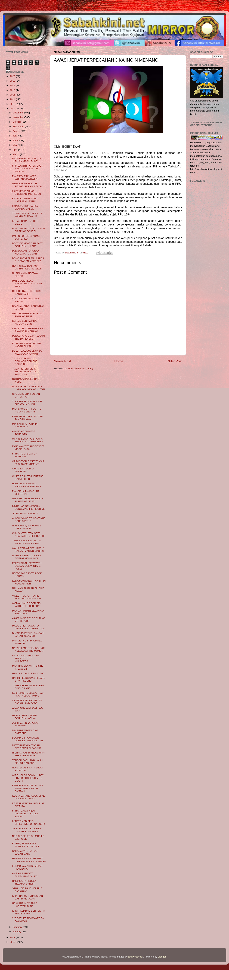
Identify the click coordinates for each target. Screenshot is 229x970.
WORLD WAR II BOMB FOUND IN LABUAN (24, 717)
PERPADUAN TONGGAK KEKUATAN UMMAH (25, 252)
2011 (13, 937)
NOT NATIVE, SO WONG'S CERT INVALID (26, 527)
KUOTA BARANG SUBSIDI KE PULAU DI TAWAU (28, 797)
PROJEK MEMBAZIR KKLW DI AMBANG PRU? (28, 315)
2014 (13, 99)
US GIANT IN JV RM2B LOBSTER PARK (24, 904)
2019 (13, 80)
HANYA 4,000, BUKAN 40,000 (28, 673)
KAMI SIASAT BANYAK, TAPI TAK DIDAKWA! (27, 418)
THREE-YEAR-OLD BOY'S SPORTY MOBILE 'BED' (26, 542)
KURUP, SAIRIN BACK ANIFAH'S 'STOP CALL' (26, 845)
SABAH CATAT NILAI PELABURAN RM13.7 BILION (25, 813)
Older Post (174, 361)
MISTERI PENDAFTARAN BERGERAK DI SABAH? (26, 746)
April (15, 149)
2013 (13, 104)
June (15, 140)
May (15, 145)
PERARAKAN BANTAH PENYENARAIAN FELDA (27, 185)
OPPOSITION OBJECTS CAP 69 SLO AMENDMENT (28, 462)
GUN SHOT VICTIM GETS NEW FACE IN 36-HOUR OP (28, 534)
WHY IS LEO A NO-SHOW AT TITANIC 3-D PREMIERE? (28, 440)
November (18, 117)
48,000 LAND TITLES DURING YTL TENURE (28, 619)
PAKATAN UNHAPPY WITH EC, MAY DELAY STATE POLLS (27, 566)
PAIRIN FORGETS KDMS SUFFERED (26, 237)
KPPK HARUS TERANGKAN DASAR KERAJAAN (27, 897)
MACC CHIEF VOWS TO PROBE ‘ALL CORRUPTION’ (29, 627)
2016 (13, 90)
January (17, 931)
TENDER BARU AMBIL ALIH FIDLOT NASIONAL (27, 761)
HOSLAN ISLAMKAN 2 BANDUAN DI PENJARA (26, 485)
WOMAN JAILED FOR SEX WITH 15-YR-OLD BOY (26, 604)
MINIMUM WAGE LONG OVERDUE (25, 731)
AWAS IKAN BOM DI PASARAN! (23, 470)
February (18, 927)
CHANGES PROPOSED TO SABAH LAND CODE (27, 702)
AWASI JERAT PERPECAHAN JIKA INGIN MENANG (28, 330)
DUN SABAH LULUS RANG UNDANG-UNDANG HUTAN (28, 388)
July (15, 135)
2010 (13, 942)
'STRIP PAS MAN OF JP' (25, 513)
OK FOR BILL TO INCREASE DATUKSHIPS (28, 477)
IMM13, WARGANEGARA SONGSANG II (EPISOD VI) (28, 507)
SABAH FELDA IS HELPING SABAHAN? (27, 889)
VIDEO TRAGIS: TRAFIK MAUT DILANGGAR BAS (27, 597)
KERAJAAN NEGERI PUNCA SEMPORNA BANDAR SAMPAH (27, 788)
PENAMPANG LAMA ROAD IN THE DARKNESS (28, 337)
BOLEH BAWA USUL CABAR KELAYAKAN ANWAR (27, 352)
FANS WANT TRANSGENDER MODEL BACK (28, 447)
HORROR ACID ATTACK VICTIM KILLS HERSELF (27, 267)
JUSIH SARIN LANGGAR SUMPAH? (25, 724)
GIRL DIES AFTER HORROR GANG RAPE (27, 292)
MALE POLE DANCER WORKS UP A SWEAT (25, 177)
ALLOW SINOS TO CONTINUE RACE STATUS (28, 519)
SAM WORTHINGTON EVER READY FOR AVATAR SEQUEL (27, 168)
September (19, 126)
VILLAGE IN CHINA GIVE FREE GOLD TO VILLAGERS (25, 658)
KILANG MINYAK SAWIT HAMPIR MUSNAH (25, 200)
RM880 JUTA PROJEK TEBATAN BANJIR (24, 882)
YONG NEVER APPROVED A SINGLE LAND (28, 687)
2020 (13, 76)
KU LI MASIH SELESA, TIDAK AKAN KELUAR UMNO (28, 694)
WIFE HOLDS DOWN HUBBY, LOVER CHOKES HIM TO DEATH (28, 778)
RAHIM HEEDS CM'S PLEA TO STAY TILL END (29, 679)
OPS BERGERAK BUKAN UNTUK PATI (26, 395)
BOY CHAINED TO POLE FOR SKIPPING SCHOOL (28, 230)
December (18, 112)
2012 (13, 108)
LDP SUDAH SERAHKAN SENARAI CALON (25, 207)
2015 (13, 94)
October (17, 121)
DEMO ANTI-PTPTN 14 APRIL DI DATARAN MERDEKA (28, 259)
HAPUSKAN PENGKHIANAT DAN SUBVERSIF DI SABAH (29, 860)
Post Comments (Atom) (80, 368)
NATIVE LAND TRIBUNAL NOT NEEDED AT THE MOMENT (28, 649)
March (16, 154)
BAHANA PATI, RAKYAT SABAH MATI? (25, 852)
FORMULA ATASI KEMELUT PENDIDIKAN (27, 867)
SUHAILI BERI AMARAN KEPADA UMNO (25, 322)
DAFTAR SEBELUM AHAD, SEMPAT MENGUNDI (26, 557)
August (17, 131)
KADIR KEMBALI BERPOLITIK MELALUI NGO (28, 912)
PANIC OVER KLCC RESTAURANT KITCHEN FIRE (27, 283)
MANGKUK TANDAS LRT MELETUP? (25, 492)
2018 (13, 85)
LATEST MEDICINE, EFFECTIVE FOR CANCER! (28, 822)
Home (118, 361)
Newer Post (62, 361)
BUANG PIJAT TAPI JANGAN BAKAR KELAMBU (28, 634)
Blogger (162, 956)
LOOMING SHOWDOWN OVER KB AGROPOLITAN (27, 739)
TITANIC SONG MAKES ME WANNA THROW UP (27, 215)
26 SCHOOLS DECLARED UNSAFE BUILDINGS (26, 830)
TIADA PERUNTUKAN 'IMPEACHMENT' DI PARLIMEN (24, 371)
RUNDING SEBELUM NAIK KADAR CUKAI (27, 345)
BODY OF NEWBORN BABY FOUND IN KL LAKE (27, 244)
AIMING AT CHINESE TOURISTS (23, 432)
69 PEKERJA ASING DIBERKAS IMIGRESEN (26, 192)
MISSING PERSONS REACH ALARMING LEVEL (28, 500)
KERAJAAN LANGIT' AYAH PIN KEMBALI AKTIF (29, 582)
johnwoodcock (135, 956)
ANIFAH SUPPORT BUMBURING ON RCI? (26, 874)
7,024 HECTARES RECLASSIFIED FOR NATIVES (25, 361)
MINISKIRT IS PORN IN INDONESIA (25, 425)
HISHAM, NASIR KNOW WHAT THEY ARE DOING (28, 754)
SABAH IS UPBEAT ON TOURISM (24, 455)
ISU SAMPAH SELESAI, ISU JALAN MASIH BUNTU (27, 160)
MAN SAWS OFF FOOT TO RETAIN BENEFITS (27, 410)
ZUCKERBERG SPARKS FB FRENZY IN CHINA (27, 403)
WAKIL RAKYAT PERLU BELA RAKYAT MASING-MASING (28, 549)
